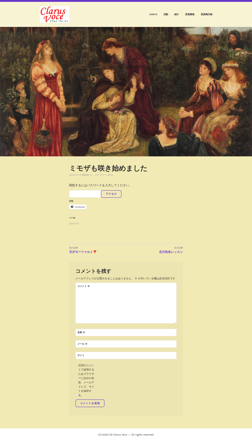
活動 (165, 14)
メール (82, 343)
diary (110, 174)
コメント (83, 286)
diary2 (153, 14)
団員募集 (190, 14)
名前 (81, 332)
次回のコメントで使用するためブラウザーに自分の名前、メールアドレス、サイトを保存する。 (86, 380)
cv (91, 174)
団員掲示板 (206, 14)
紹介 (176, 14)
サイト (80, 355)
